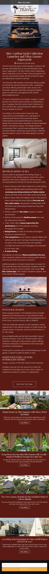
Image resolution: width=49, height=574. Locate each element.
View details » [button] (24, 422)
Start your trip (24, 569)
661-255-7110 (24, 2)
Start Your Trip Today (24, 384)
